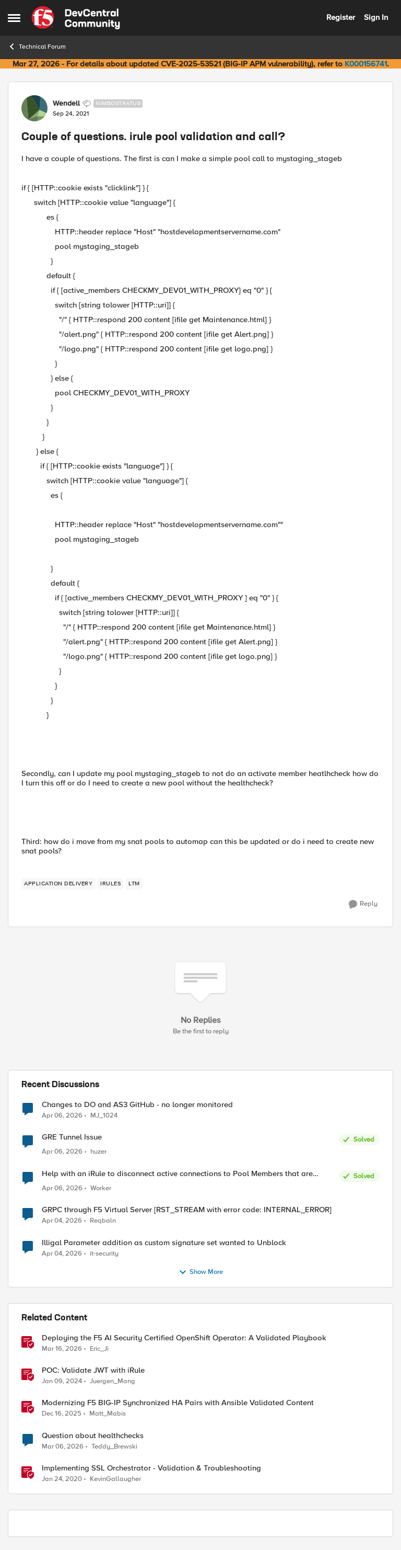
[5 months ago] (63, 1446)
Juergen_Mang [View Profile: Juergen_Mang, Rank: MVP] (112, 1381)
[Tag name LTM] (134, 884)
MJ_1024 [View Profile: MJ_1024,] (103, 1116)
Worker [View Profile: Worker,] (100, 1188)
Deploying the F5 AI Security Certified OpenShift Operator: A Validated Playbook (184, 1338)
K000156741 (366, 64)
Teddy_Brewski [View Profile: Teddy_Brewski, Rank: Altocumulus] (114, 1446)
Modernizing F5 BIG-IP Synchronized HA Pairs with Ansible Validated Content (178, 1402)
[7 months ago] (61, 1414)
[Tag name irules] (110, 884)
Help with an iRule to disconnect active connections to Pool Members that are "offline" (177, 1173)
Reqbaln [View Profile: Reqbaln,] (103, 1221)
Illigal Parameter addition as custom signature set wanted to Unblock (164, 1242)
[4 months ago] (62, 1116)
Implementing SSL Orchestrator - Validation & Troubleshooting (151, 1468)
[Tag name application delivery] (58, 884)
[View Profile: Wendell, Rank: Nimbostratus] (34, 108)
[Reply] (363, 904)
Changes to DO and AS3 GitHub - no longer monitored (137, 1104)
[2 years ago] (62, 1381)
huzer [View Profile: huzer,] (98, 1152)
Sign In (376, 17)
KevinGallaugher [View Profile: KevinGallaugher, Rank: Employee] (115, 1479)
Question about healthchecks (93, 1435)
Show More (201, 1272)
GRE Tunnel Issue (72, 1137)
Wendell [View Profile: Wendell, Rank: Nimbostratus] (66, 103)
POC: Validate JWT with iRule (93, 1370)
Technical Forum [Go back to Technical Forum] (37, 46)
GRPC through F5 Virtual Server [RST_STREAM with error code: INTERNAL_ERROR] (187, 1209)
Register (340, 17)
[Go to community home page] (75, 17)
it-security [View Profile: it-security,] (104, 1253)
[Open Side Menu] (14, 18)
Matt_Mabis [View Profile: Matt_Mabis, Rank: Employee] (107, 1414)
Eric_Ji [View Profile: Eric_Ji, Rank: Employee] (99, 1349)
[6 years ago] (62, 1479)
